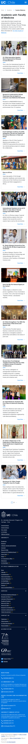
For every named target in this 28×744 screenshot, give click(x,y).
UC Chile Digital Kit (11, 742)
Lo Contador (4, 532)
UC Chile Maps (4, 563)
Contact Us (5, 615)
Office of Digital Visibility (15, 738)
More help (5, 708)
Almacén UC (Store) (6, 596)
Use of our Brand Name (6, 587)
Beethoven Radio (5, 583)
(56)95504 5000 (7, 688)
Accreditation (6, 629)
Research (3, 543)
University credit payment (7, 609)
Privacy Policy (6, 659)
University (5, 537)
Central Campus (5, 525)
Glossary (3, 585)
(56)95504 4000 (7, 678)
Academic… (9, 10)
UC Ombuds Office (8, 726)
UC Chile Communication (10, 566)
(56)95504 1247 (7, 722)
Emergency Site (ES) (8, 691)
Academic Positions (6, 601)
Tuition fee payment (6, 612)
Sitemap (4, 661)
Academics (3, 541)
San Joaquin (4, 529)
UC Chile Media (4, 581)
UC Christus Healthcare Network (8, 594)
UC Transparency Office (6, 558)
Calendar (3, 572)
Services (4, 591)
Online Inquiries (4, 621)
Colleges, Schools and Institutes (8, 545)
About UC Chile (4, 550)
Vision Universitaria (5, 576)
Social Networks (5, 574)
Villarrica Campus (5, 534)
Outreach (3, 547)
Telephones (4, 619)
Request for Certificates (6, 607)
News (2, 570)
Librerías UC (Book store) (7, 599)
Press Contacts (4, 625)
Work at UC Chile (5, 603)
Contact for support (8, 705)
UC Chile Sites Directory (6, 623)
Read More (21, 73)
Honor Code (4, 554)
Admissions (4, 560)
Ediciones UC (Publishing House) (8, 552)
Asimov (15, 734)
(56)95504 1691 (7, 720)
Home (2, 10)
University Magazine (6, 578)
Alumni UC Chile (5, 605)
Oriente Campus (5, 527)
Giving (2, 556)
